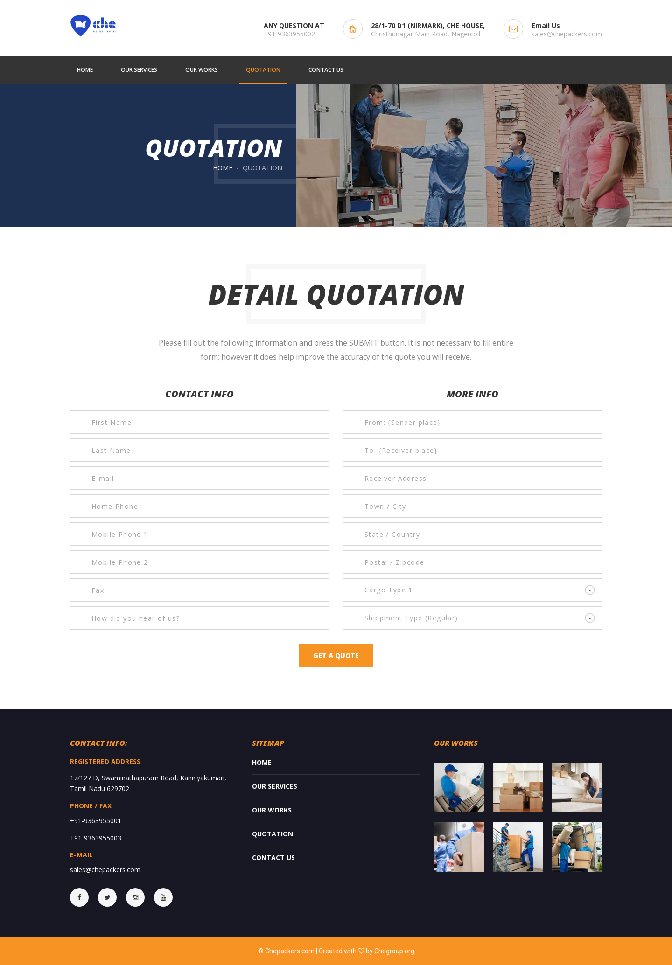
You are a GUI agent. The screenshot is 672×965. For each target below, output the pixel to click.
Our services (274, 786)
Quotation (272, 833)
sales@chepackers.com (567, 33)
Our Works (272, 809)
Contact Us (273, 857)
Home (222, 167)
